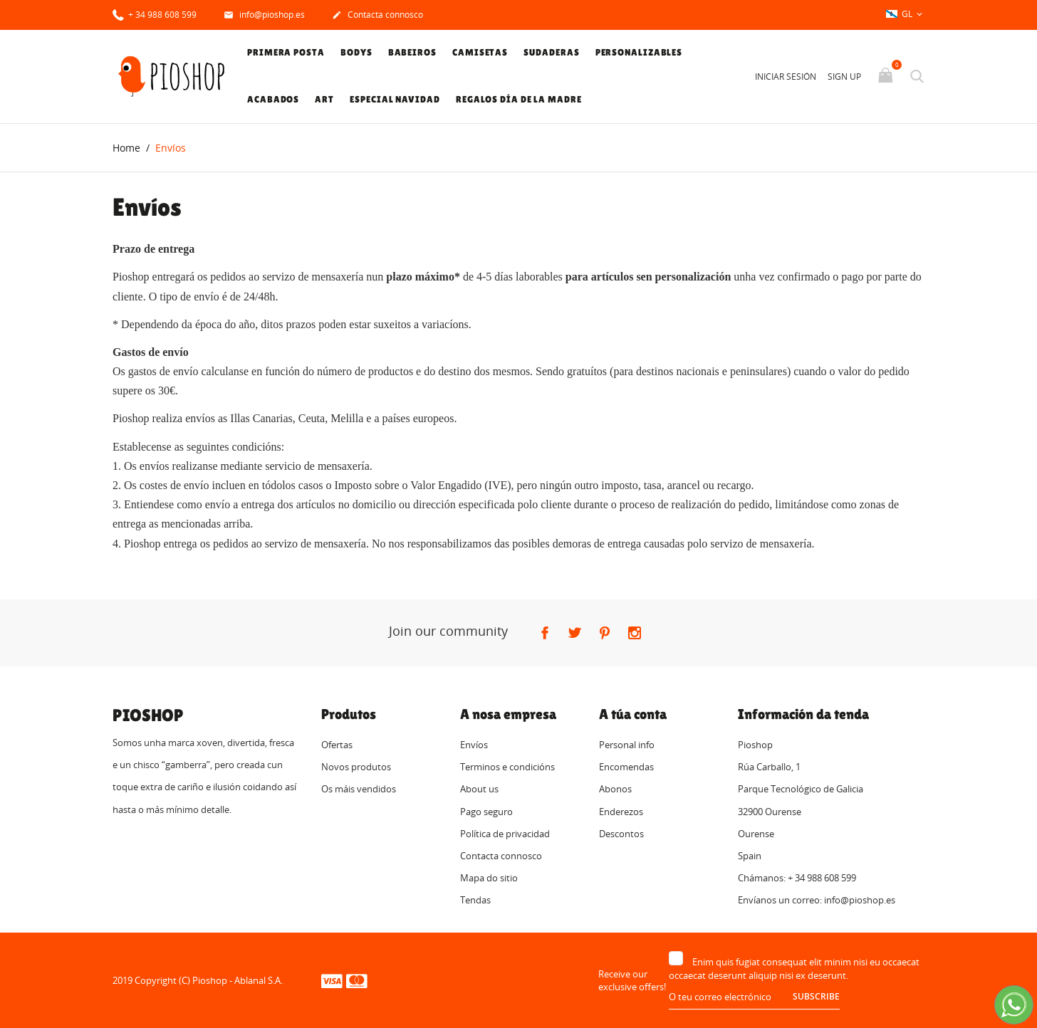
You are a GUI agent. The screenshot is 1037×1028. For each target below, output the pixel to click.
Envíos (474, 744)
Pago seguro (486, 811)
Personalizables (639, 52)
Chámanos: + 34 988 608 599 (797, 878)
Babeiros (412, 52)
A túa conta (633, 714)
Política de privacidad (505, 833)
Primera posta (286, 52)
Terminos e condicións (507, 767)
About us (479, 789)
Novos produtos (356, 767)
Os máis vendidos (358, 789)
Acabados (273, 99)
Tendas (475, 900)
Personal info (627, 744)
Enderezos (621, 811)
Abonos (615, 789)
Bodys (356, 52)
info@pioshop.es (264, 16)
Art (324, 99)
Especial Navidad (394, 99)
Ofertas (337, 744)
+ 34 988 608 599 (155, 14)
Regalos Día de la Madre (519, 99)
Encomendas (626, 767)
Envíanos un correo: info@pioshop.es (816, 900)
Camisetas (480, 52)
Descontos (621, 833)
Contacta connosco (377, 16)
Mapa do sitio (489, 878)
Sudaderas (551, 52)
